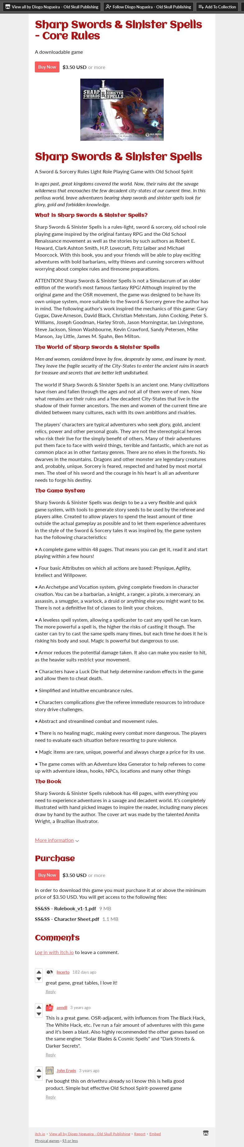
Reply (51, 991)
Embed (155, 1133)
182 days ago (84, 972)
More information (57, 840)
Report (139, 1133)
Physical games (47, 1140)
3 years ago (80, 1007)
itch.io (40, 1133)
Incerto (63, 972)
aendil (62, 1007)
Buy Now (47, 67)
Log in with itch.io (54, 952)
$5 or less (70, 1140)
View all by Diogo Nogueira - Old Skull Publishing (89, 1133)
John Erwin (66, 1070)
